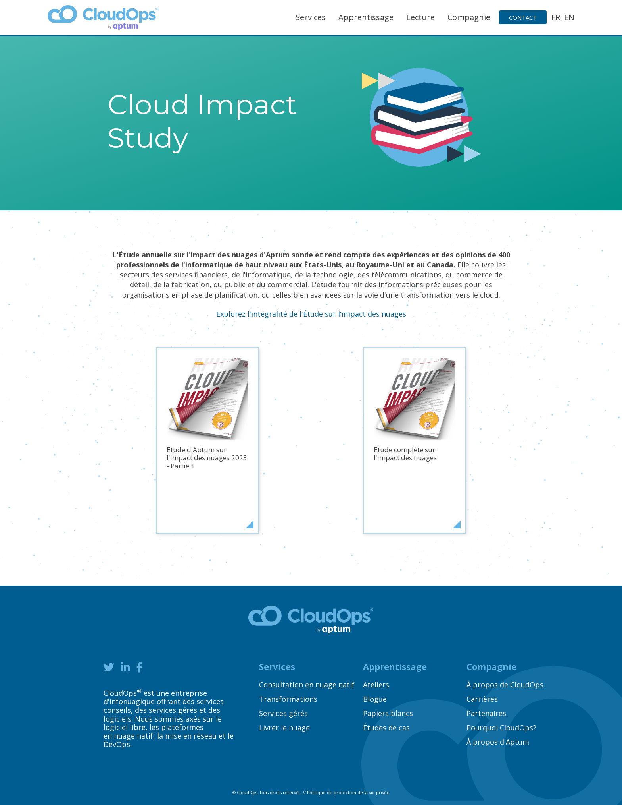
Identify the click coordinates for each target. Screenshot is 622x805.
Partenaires (486, 713)
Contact (523, 17)
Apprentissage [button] (366, 17)
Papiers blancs (388, 713)
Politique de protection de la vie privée (348, 792)
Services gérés (283, 713)
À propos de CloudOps (504, 684)
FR (555, 17)
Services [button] (311, 17)
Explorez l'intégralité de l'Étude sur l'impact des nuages (311, 314)
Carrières (482, 699)
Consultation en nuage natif (307, 684)
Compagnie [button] (468, 17)
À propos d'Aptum (497, 742)
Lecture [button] (420, 17)
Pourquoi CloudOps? (501, 727)
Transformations (288, 699)
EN (569, 17)
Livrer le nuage (284, 727)
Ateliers (376, 684)
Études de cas (386, 727)
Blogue (375, 699)
